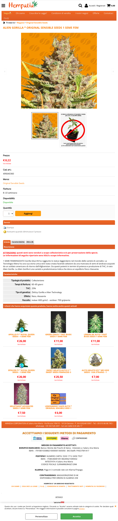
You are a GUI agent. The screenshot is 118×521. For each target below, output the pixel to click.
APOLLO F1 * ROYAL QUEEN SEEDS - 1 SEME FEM (21, 340)
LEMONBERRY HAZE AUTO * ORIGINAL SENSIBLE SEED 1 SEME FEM (58, 412)
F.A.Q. (42, 491)
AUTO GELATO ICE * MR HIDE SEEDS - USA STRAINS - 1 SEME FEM (95, 376)
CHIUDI (115, 506)
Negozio (7, 14)
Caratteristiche (18, 246)
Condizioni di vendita (61, 14)
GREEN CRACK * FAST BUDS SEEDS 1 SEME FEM (58, 340)
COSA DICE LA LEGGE (29, 491)
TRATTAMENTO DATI (75, 491)
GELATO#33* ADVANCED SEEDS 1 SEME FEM (21, 412)
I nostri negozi (81, 14)
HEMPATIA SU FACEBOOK (95, 491)
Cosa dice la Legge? (38, 14)
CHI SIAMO (15, 491)
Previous (5, 71)
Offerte (96, 14)
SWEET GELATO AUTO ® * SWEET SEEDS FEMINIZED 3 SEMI (58, 376)
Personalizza (41, 516)
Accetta (77, 516)
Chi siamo (20, 14)
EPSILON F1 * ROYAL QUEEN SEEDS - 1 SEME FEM (21, 376)
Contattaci (108, 14)
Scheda (7, 246)
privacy (81, 509)
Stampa (10, 232)
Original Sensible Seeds (13, 188)
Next (113, 71)
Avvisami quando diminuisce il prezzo (24, 236)
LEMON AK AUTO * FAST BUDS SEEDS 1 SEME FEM (95, 340)
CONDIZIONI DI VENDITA (56, 491)
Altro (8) (30, 246)
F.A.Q (6, 22)
